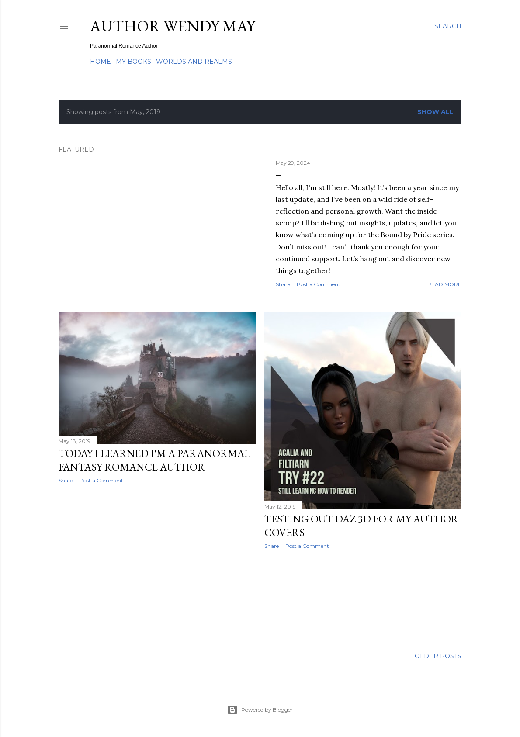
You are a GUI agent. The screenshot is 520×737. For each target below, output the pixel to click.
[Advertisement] (157, 566)
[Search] (447, 26)
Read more (444, 284)
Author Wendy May (172, 26)
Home (100, 62)
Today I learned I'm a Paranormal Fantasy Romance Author (154, 460)
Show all (435, 112)
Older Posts (438, 656)
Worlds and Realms (194, 62)
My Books (133, 62)
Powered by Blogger (260, 710)
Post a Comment (318, 284)
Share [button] (283, 284)
